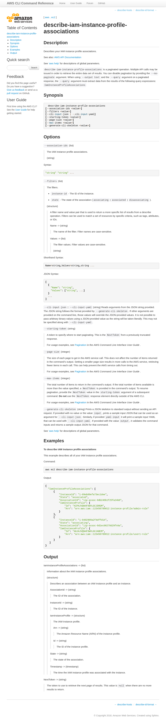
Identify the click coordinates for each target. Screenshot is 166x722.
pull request (12, 93)
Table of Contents (22, 28)
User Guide (76, 3)
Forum (90, 3)
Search (34, 68)
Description (15, 40)
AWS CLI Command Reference (30, 3)
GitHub (101, 3)
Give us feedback (15, 90)
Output (13, 53)
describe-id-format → (146, 10)
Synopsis (14, 43)
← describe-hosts (123, 10)
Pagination (80, 345)
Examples (15, 49)
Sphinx (155, 715)
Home (62, 3)
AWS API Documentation (67, 57)
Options (14, 46)
